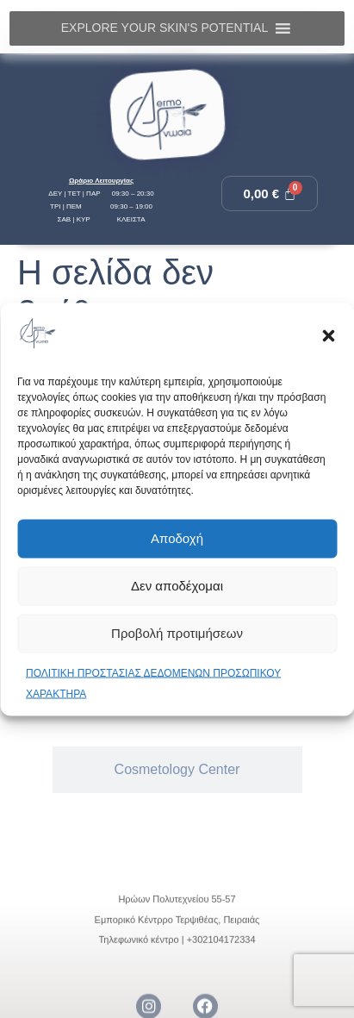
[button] (328, 336)
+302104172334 (221, 990)
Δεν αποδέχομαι (177, 585)
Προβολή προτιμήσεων (177, 633)
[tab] (177, 769)
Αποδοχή (177, 538)
